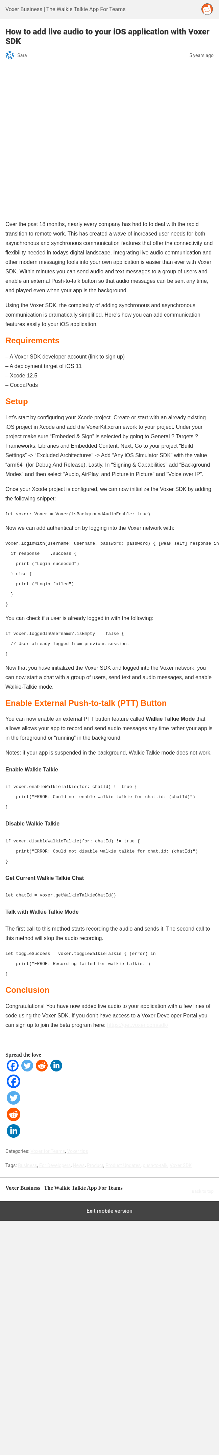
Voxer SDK (181, 1151)
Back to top (203, 1177)
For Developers (55, 1151)
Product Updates (123, 1151)
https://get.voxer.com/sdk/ (137, 1011)
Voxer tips (77, 1137)
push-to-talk (155, 1151)
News (78, 1151)
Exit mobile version (109, 1196)
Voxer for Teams (47, 1137)
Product (95, 1151)
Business (27, 1151)
